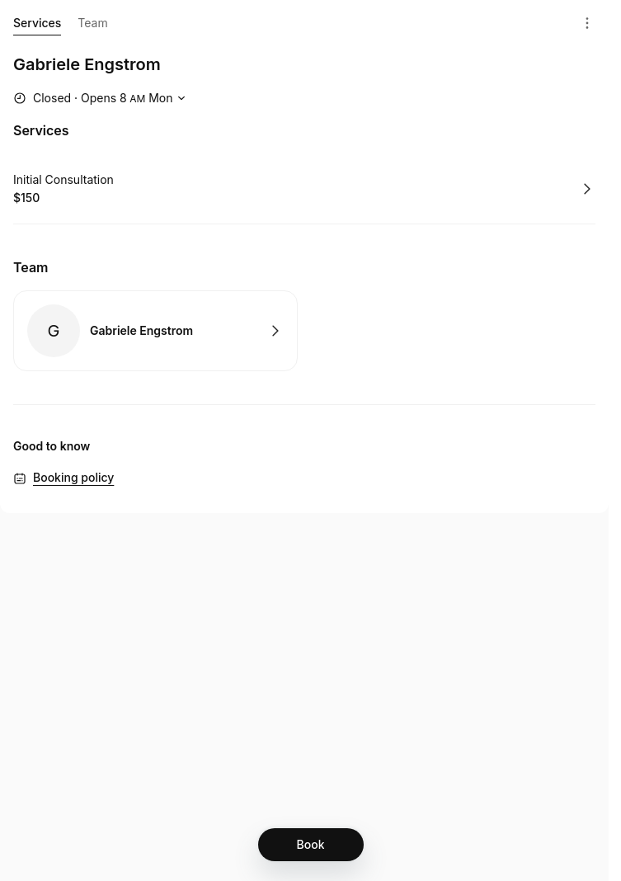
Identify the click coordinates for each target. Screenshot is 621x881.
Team (92, 23)
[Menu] (587, 23)
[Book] (311, 844)
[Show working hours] (101, 98)
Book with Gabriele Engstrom (155, 330)
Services (37, 25)
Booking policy (73, 477)
